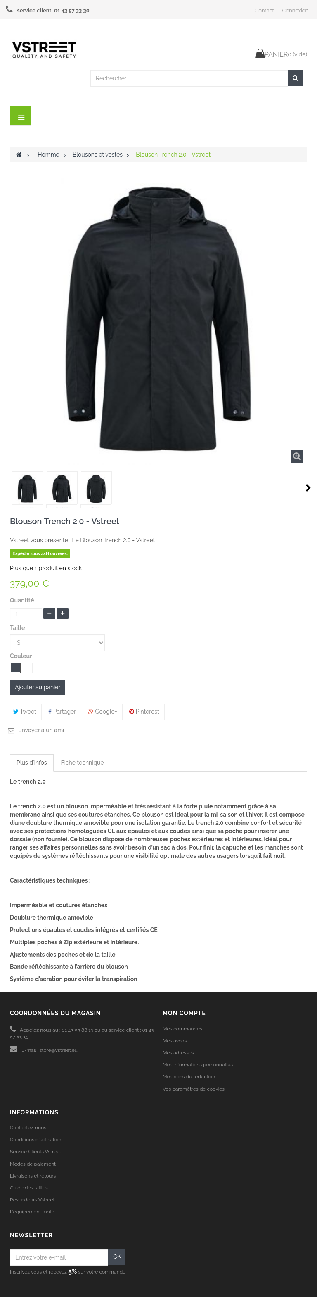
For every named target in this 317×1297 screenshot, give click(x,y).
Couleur (21, 656)
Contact (264, 10)
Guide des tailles (29, 1188)
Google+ (102, 711)
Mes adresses (178, 1053)
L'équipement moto (32, 1212)
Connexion (295, 10)
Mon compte (184, 1013)
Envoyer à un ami (41, 730)
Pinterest (144, 711)
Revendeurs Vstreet (32, 1200)
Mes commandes (182, 1029)
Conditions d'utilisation (36, 1139)
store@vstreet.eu (59, 1050)
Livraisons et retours (33, 1176)
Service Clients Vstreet (35, 1151)
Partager (62, 711)
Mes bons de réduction (189, 1076)
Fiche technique (82, 762)
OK (117, 1256)
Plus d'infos (32, 762)
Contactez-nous (28, 1128)
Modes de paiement (33, 1164)
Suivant (308, 488)
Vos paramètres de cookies (194, 1089)
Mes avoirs (175, 1041)
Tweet (24, 711)
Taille (18, 628)
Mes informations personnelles (198, 1065)
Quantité (22, 600)
